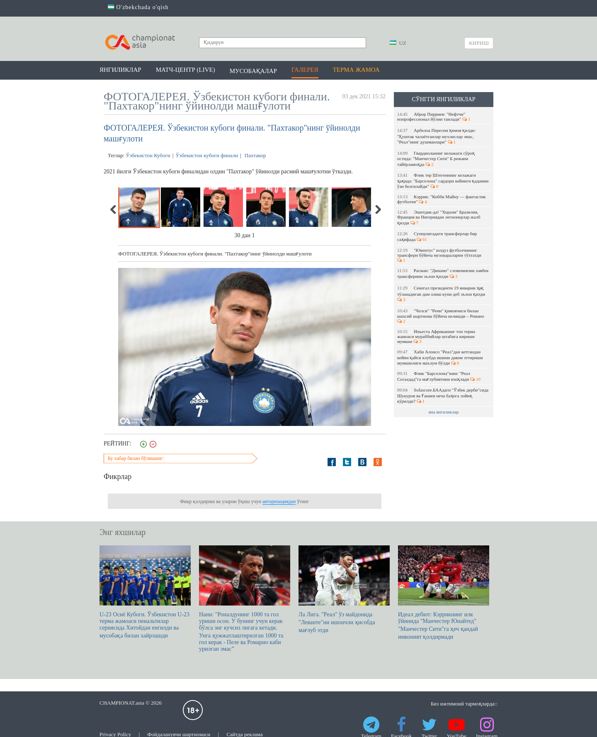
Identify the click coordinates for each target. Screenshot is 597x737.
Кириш (479, 43)
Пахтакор (254, 155)
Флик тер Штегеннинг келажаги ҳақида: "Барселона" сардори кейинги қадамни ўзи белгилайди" (443, 181)
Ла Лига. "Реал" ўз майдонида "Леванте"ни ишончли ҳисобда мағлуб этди (344, 589)
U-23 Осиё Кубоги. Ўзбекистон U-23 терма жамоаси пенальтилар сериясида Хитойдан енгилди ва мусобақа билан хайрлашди (145, 592)
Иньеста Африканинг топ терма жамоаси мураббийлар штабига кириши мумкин (436, 336)
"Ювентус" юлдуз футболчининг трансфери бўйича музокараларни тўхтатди (440, 255)
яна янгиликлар (444, 411)
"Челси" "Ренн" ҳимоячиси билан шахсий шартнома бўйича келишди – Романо (441, 316)
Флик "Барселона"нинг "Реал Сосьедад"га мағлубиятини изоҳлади (439, 376)
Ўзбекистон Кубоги (148, 155)
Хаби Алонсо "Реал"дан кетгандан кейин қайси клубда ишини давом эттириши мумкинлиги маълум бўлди (440, 357)
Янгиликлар (120, 69)
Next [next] (377, 209)
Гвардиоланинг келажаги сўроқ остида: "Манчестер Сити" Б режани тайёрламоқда (436, 159)
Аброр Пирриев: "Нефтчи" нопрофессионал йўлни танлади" (434, 117)
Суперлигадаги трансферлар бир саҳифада (437, 236)
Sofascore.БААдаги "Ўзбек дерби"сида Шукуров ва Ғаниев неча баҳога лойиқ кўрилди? (442, 395)
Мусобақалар (253, 71)
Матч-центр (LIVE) (185, 69)
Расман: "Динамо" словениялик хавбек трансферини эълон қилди (443, 273)
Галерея (304, 69)
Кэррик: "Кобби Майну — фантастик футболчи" (441, 199)
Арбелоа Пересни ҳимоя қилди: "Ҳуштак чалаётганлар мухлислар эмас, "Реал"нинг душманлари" (436, 136)
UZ (398, 43)
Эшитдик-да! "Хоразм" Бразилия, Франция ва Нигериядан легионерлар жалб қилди (439, 217)
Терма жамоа (356, 69)
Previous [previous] (113, 209)
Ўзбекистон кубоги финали (206, 155)
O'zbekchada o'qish (138, 7)
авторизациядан (279, 501)
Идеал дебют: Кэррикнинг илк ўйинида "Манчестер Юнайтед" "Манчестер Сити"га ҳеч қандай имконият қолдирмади (443, 592)
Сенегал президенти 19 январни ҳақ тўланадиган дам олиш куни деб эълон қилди (441, 293)
